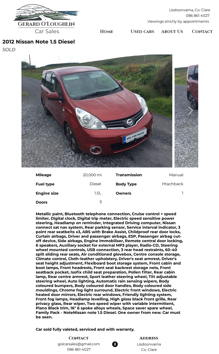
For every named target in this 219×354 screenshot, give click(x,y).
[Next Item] (190, 110)
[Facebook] (115, 344)
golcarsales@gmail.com (79, 344)
